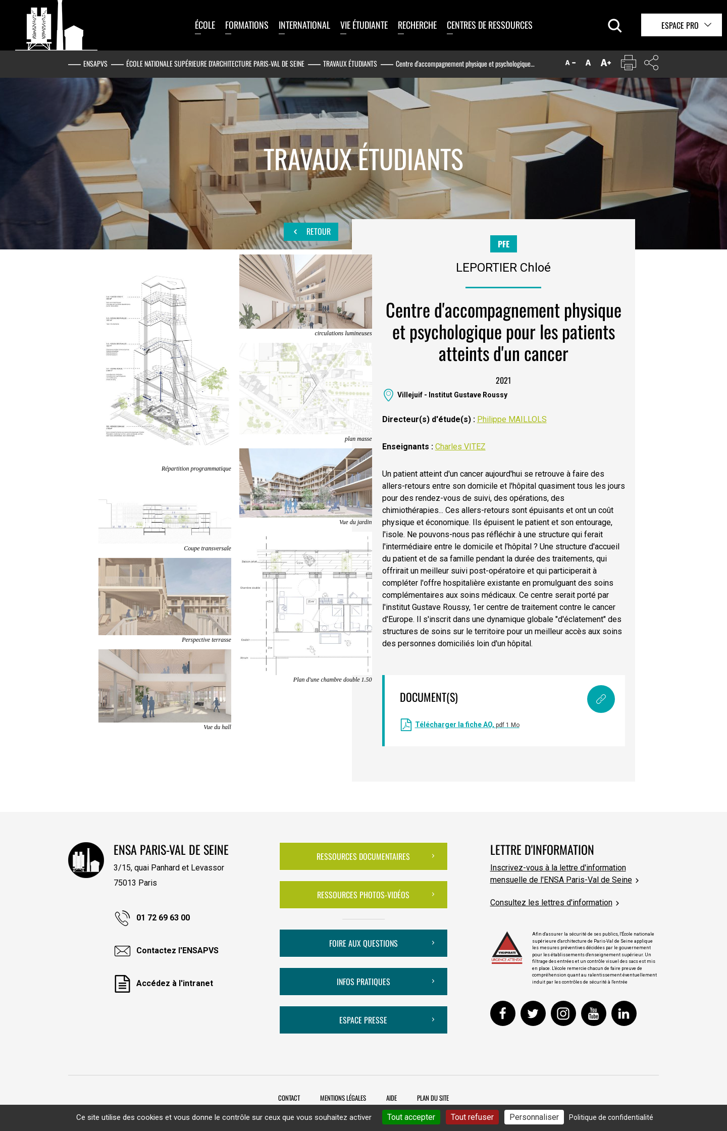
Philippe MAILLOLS (512, 419)
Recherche (417, 24)
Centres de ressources (490, 24)
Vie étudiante (364, 24)
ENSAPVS (95, 63)
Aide (391, 1098)
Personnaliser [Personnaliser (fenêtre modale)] (534, 1117)
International (304, 24)
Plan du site (433, 1098)
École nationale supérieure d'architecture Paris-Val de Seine (215, 63)
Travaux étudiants (350, 63)
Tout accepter (411, 1117)
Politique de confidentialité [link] (611, 1117)
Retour (311, 231)
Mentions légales (343, 1098)
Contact (289, 1098)
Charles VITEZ (460, 446)
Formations (247, 24)
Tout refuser (472, 1117)
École (205, 24)
